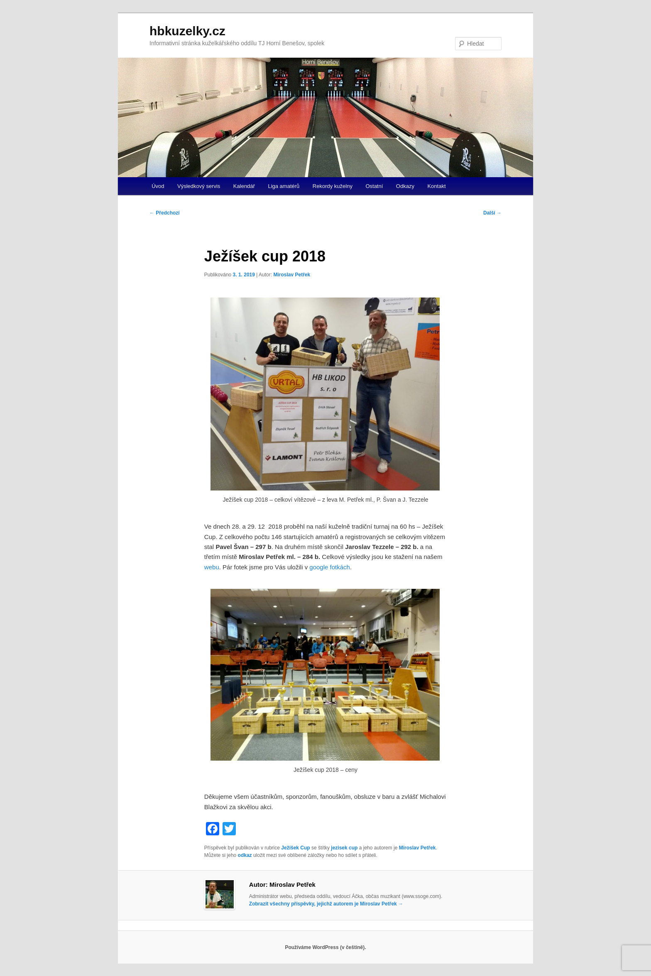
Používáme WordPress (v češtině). (325, 947)
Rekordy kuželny (332, 186)
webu (211, 567)
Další (492, 213)
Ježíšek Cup (295, 848)
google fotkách (329, 567)
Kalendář (244, 186)
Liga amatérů (283, 186)
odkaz (245, 855)
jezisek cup (344, 848)
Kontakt (436, 186)
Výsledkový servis (198, 186)
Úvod (158, 186)
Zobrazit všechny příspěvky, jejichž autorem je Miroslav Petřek (326, 904)
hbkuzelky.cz (187, 31)
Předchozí (164, 213)
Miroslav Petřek (291, 275)
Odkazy (405, 186)
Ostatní (374, 186)
